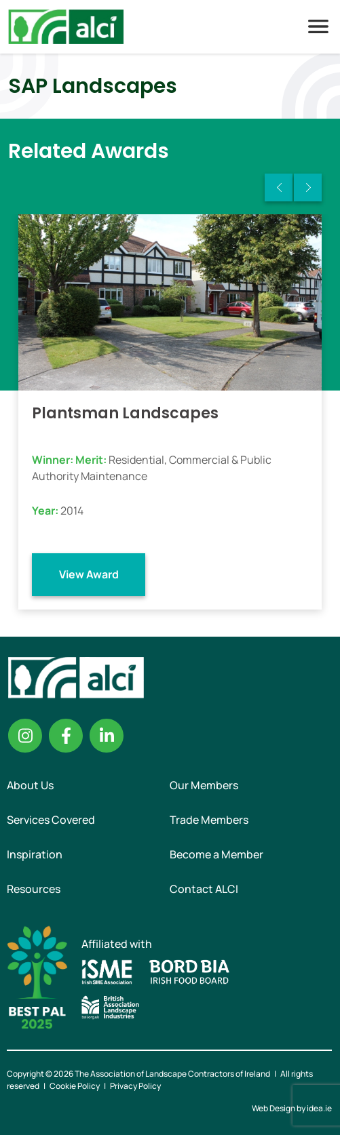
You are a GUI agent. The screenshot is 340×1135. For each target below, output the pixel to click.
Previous (278, 187)
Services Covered (51, 819)
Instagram (25, 736)
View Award (89, 574)
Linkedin (107, 736)
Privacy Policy (135, 1086)
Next (308, 187)
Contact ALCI (204, 888)
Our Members (204, 785)
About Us (30, 785)
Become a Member (216, 854)
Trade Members (209, 819)
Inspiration (34, 854)
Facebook (66, 736)
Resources (33, 888)
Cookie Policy (75, 1086)
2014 (71, 510)
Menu (318, 26)
